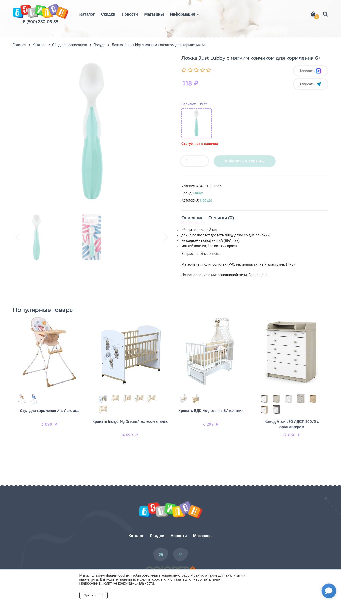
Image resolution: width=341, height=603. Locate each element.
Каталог (87, 14)
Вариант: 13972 (194, 104)
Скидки (108, 14)
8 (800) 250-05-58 (40, 21)
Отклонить (127, 595)
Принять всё (93, 595)
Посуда (206, 200)
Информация (182, 14)
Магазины (154, 14)
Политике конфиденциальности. (128, 583)
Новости (130, 14)
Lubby (198, 193)
